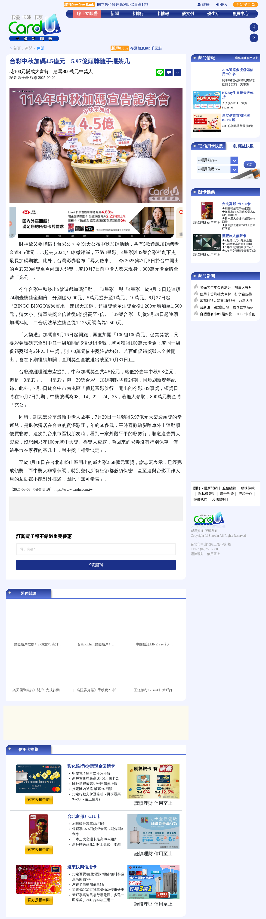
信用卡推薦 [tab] (28, 749)
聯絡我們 (200, 499)
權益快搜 (243, 146)
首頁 (17, 48)
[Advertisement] (96, 508)
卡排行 (137, 13)
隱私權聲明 (206, 494)
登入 (222, 4)
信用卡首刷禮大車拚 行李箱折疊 (226, 294)
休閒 (40, 48)
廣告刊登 (227, 494)
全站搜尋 (245, 4)
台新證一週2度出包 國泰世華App (226, 307)
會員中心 (240, 13)
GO (249, 165)
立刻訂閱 (96, 565)
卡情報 (163, 13)
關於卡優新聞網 (205, 488)
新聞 (114, 13)
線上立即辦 (87, 13)
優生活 (213, 13)
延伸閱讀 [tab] (28, 593)
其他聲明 (219, 499)
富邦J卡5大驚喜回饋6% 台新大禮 (226, 300)
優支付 (188, 13)
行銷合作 (245, 494)
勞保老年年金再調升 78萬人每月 (226, 287)
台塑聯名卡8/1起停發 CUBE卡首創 (227, 314)
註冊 (204, 4)
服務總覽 (229, 488)
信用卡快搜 (210, 146)
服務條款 (248, 488)
